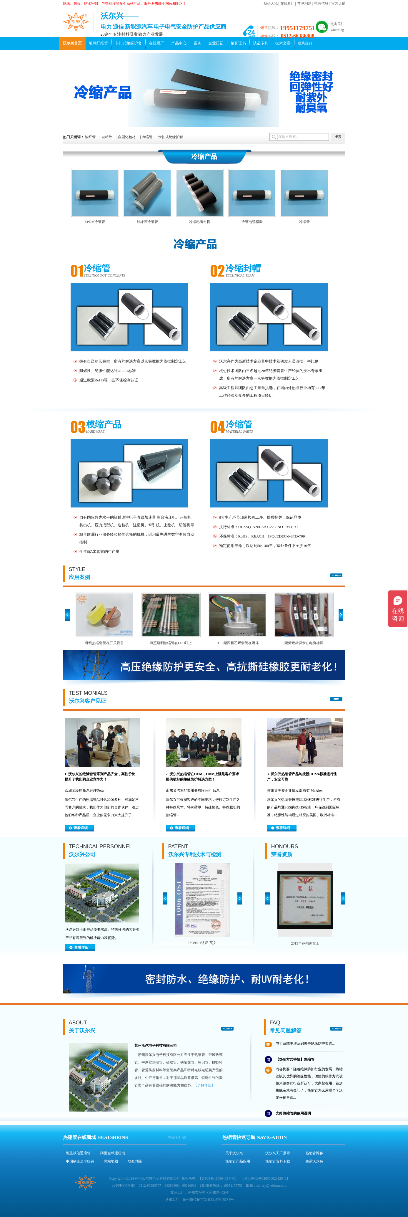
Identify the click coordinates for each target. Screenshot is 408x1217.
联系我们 (305, 43)
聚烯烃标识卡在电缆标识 (303, 643)
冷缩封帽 (243, 268)
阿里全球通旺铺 (112, 1153)
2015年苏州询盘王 (305, 943)
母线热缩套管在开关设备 (104, 643)
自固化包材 (127, 137)
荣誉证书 (238, 43)
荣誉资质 (281, 854)
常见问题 (304, 3)
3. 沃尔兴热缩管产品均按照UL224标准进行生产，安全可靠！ (302, 776)
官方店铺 (338, 3)
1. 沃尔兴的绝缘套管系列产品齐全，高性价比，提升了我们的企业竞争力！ (102, 776)
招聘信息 (321, 3)
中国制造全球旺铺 (80, 1161)
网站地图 (111, 1161)
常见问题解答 (286, 1031)
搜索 (338, 137)
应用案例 (79, 577)
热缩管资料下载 (277, 1161)
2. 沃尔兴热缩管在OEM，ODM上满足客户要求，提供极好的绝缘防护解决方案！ (204, 776)
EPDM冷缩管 (95, 222)
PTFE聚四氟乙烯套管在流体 (237, 643)
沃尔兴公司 (82, 854)
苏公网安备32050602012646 (265, 1178)
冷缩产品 (204, 156)
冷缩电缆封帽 (199, 222)
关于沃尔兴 (82, 1031)
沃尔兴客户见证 (87, 701)
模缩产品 (103, 424)
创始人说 (271, 3)
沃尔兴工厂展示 (277, 1153)
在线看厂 (287, 3)
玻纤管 (90, 137)
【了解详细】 (204, 1085)
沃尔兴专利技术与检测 (194, 854)
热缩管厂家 (177, 1137)
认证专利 (260, 43)
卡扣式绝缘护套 (128, 43)
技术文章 (283, 43)
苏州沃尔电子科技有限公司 (155, 1046)
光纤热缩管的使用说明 (293, 1115)
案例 (197, 43)
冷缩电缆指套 (252, 222)
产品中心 (178, 43)
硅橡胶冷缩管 (147, 222)
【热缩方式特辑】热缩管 (295, 1061)
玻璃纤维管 (98, 43)
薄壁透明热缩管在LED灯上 (171, 643)
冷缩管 (147, 137)
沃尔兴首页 (72, 43)
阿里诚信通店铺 (78, 1153)
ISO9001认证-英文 (202, 943)
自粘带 (106, 137)
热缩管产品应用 (237, 1161)
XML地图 (135, 1161)
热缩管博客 (314, 1153)
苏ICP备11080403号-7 (217, 1178)
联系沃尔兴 (314, 1161)
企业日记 (216, 43)
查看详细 (81, 828)
